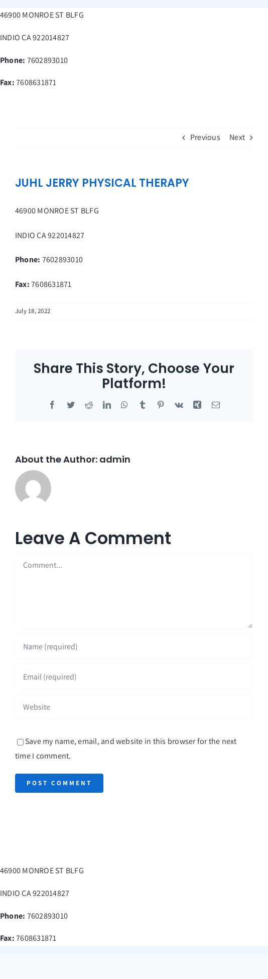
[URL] (134, 706)
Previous (205, 137)
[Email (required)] (134, 676)
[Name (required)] (134, 646)
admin (114, 459)
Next (237, 137)
